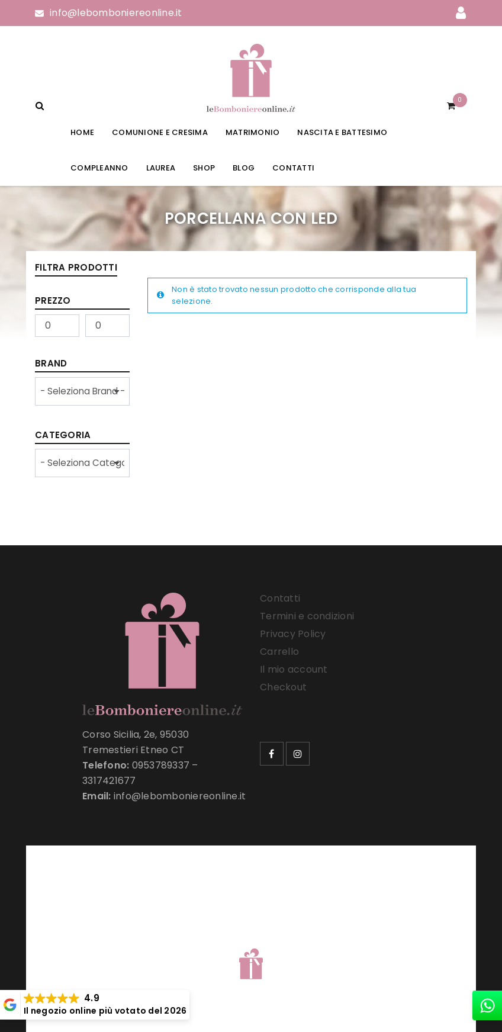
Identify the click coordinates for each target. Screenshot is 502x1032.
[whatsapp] (487, 1005)
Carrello (279, 651)
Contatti (280, 598)
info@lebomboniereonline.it (116, 13)
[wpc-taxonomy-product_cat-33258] (82, 463)
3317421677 (109, 780)
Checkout (283, 687)
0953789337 (161, 765)
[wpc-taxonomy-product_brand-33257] (82, 391)
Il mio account (294, 669)
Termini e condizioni (307, 616)
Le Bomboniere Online (227, 940)
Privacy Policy (293, 634)
